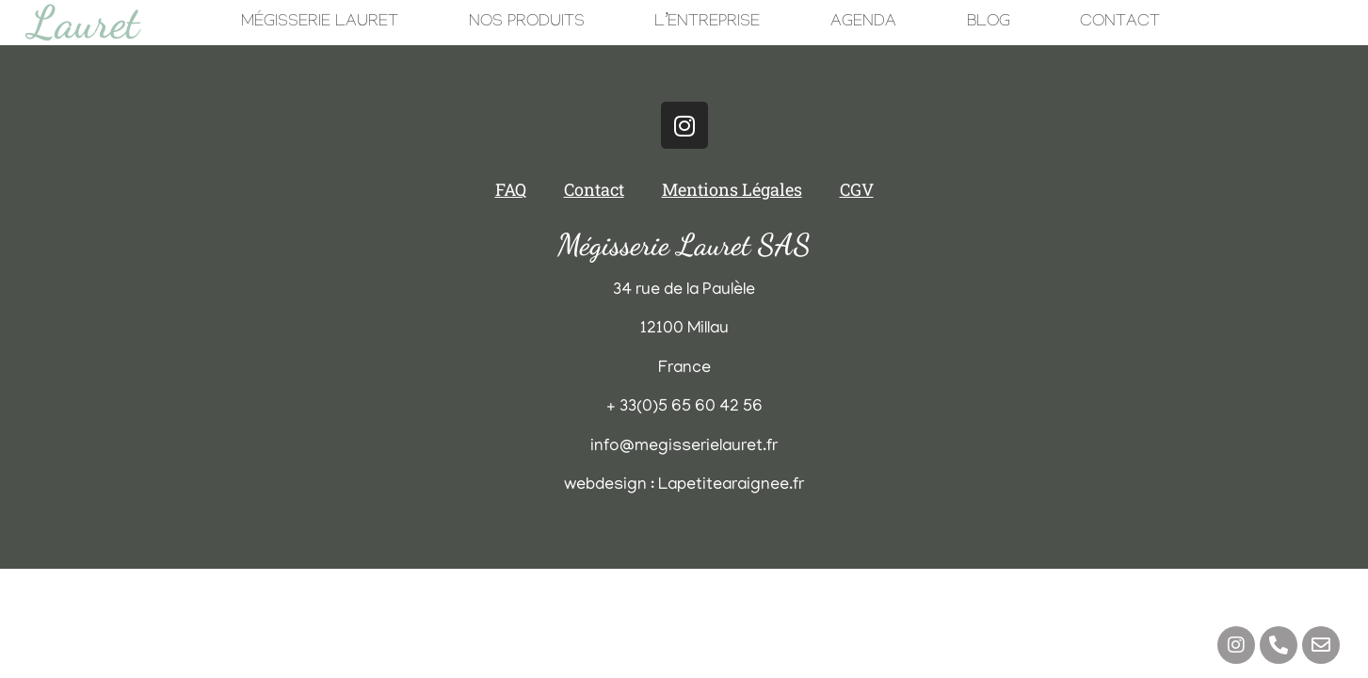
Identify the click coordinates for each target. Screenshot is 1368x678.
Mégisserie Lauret (319, 23)
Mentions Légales (732, 189)
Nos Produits (527, 23)
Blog (988, 23)
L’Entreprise (707, 23)
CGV (857, 189)
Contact (1120, 23)
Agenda (863, 23)
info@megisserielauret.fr (684, 447)
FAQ (510, 189)
